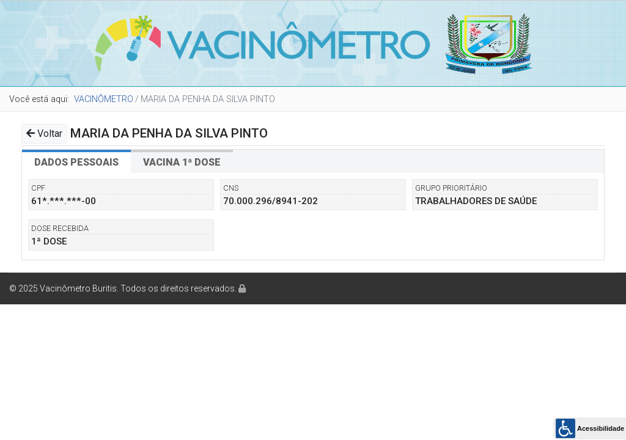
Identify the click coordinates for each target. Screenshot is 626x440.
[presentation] (76, 161)
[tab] (76, 161)
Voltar (44, 133)
